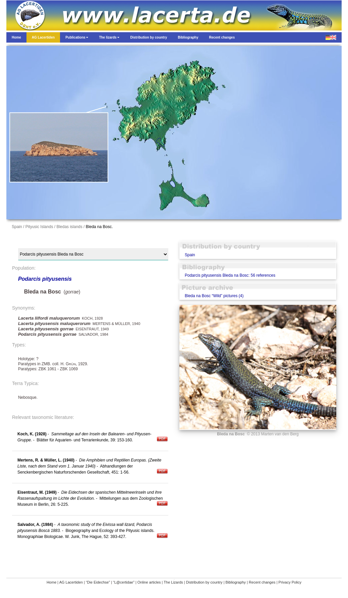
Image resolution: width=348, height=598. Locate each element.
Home (51, 582)
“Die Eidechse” (98, 582)
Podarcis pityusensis (45, 279)
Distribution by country (204, 582)
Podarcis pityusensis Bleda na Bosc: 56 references (230, 275)
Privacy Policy (290, 582)
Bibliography (236, 582)
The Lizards (173, 582)
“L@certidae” (123, 582)
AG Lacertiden (71, 582)
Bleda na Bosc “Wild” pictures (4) (214, 295)
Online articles (149, 582)
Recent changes (262, 582)
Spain (190, 255)
